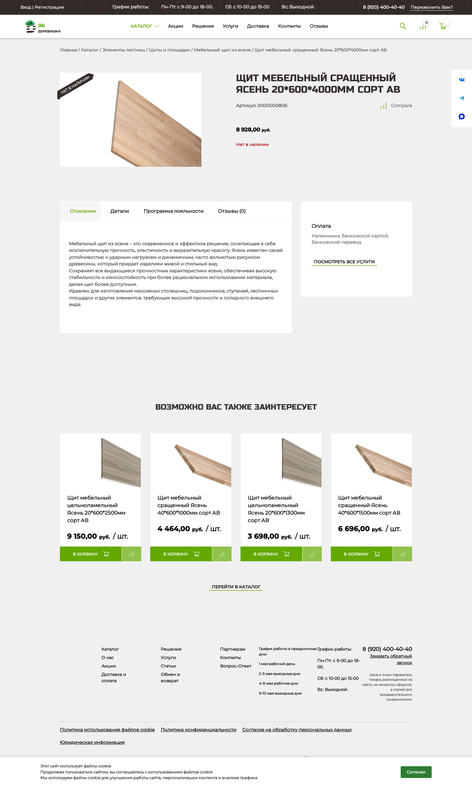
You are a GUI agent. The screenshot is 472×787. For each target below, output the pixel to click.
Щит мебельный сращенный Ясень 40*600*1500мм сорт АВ (369, 505)
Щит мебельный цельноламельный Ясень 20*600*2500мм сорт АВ (96, 509)
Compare (401, 105)
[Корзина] (443, 26)
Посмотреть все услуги (344, 261)
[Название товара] (100, 460)
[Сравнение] (423, 26)
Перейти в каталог (236, 586)
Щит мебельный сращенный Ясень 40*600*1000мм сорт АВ (188, 505)
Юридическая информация (92, 742)
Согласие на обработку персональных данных (297, 730)
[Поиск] (403, 26)
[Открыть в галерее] (130, 120)
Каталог (89, 50)
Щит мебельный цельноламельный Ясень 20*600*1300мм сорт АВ (276, 509)
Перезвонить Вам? (432, 7)
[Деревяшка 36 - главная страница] (40, 26)
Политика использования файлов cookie (107, 730)
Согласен (416, 772)
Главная (68, 50)
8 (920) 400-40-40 (384, 7)
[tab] (80, 211)
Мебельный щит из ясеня (222, 50)
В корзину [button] (85, 554)
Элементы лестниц (123, 50)
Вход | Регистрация (41, 7)
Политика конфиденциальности (198, 730)
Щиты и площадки (169, 50)
